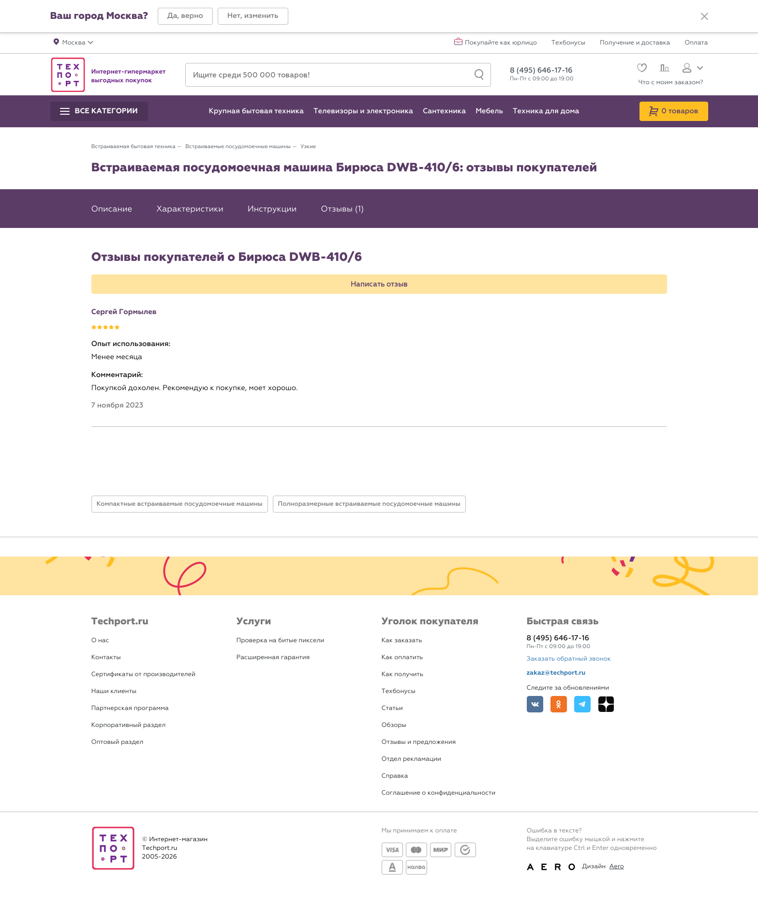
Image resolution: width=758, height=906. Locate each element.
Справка (395, 776)
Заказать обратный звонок (569, 659)
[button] (185, 16)
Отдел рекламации (412, 759)
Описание (112, 209)
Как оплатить (402, 657)
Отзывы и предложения (419, 742)
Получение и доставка (635, 43)
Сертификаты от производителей (143, 674)
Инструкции (272, 209)
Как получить (402, 674)
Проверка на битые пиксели (281, 640)
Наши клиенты (114, 691)
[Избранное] (641, 69)
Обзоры (394, 725)
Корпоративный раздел (128, 725)
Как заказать (402, 640)
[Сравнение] (663, 69)
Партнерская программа (130, 708)
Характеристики (189, 209)
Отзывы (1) (342, 209)
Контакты (106, 657)
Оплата (696, 43)
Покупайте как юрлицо (501, 43)
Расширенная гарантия (273, 657)
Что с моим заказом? (671, 82)
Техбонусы (568, 43)
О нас (100, 640)
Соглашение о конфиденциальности (439, 793)
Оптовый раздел (117, 742)
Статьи (392, 708)
